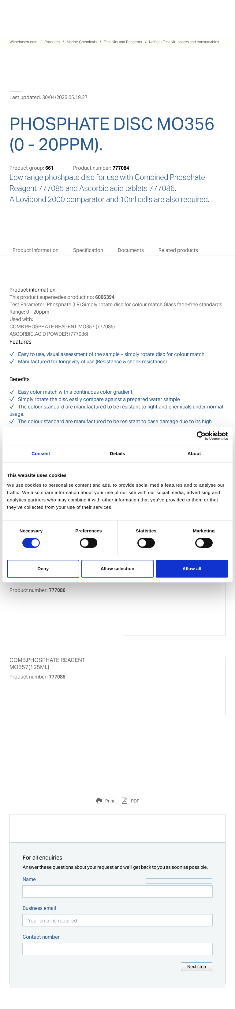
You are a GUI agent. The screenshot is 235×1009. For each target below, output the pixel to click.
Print (109, 801)
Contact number (41, 937)
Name (29, 879)
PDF (134, 801)
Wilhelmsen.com (23, 42)
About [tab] (194, 453)
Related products (178, 250)
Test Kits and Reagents (123, 42)
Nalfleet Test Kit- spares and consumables (184, 42)
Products (52, 42)
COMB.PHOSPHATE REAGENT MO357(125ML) (47, 664)
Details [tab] (117, 453)
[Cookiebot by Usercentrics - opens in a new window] (201, 435)
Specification (88, 250)
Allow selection (118, 568)
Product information (35, 250)
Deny (43, 568)
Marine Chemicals (82, 42)
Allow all (191, 568)
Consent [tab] (41, 453)
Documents (131, 250)
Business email (39, 908)
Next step (196, 966)
